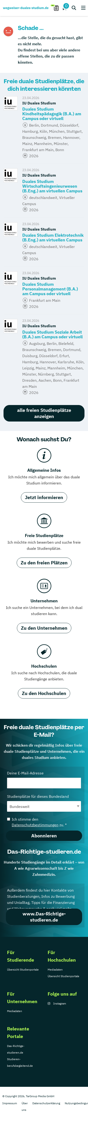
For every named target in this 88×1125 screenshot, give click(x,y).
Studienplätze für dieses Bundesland (44, 803)
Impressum (9, 1103)
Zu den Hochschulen (44, 693)
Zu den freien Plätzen (44, 562)
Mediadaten (55, 969)
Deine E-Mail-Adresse (44, 779)
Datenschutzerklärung (46, 1103)
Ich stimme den (37, 822)
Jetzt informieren (44, 497)
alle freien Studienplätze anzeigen (44, 413)
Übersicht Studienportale (23, 969)
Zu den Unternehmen (44, 628)
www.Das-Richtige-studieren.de (44, 916)
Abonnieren (44, 835)
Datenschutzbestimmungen (35, 825)
